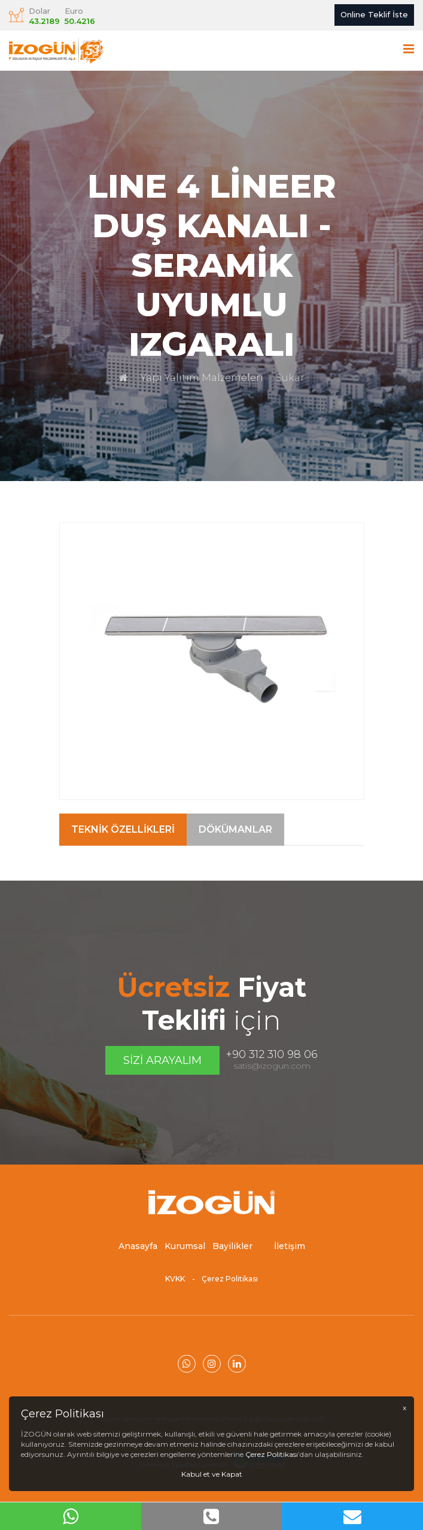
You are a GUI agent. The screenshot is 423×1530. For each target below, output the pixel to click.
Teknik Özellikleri (123, 855)
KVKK (175, 1289)
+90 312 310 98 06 (272, 1054)
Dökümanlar (235, 855)
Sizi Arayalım (162, 1060)
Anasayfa (137, 1256)
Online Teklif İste (374, 14)
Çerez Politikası (230, 1289)
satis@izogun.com (272, 1065)
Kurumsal (185, 1256)
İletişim (289, 1256)
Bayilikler (232, 1256)
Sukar (290, 377)
